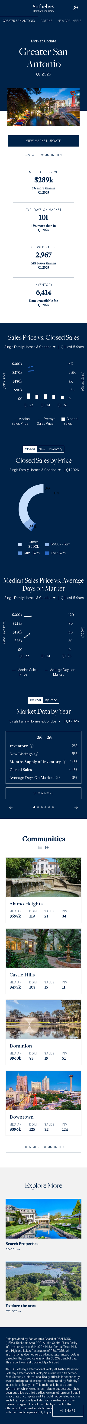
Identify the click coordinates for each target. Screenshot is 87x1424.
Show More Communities (43, 1147)
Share (67, 1410)
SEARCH (43, 1225)
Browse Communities (43, 155)
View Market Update (43, 141)
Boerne (46, 21)
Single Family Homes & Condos (29, 347)
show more (43, 793)
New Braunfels (69, 21)
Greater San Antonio (19, 21)
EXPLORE (43, 1287)
